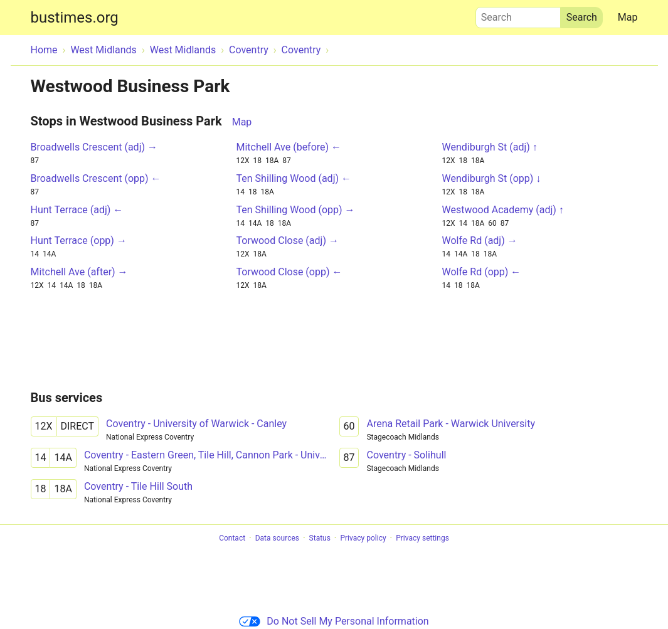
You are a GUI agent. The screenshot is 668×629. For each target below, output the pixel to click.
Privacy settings (422, 538)
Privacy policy (363, 538)
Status (320, 538)
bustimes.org (75, 17)
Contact (232, 538)
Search (518, 14)
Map (628, 17)
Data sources (277, 538)
